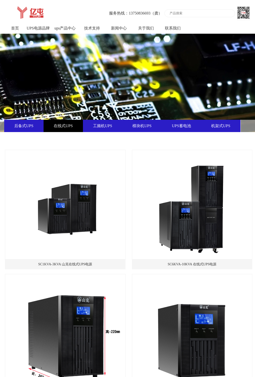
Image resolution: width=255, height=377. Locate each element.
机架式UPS (220, 126)
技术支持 (92, 28)
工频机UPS (102, 126)
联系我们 (173, 28)
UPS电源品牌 (38, 28)
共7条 (121, 339)
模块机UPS (141, 126)
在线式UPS (63, 126)
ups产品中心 (65, 28)
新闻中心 (119, 28)
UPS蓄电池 (181, 126)
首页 (15, 28)
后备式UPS (23, 126)
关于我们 (146, 28)
